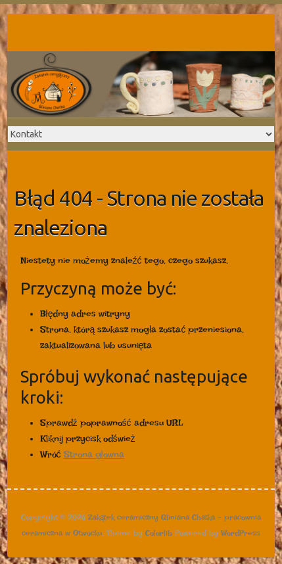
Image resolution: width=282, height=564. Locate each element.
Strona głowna (94, 454)
